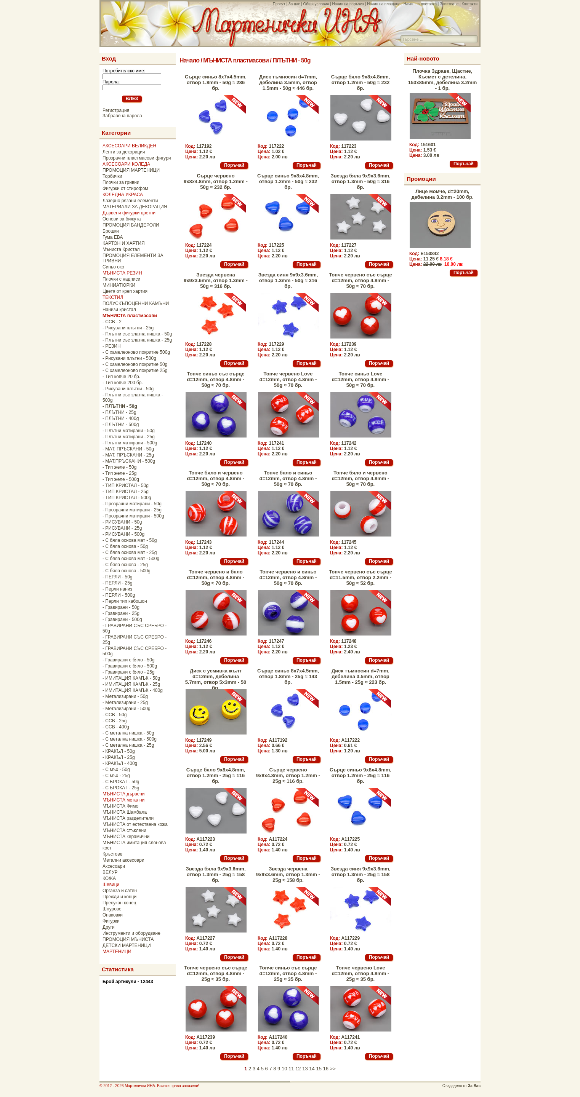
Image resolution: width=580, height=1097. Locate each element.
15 (318, 1068)
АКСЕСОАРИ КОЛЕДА (126, 164)
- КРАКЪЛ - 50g (119, 751)
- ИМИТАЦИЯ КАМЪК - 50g (131, 678)
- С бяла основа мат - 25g (130, 552)
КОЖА (109, 878)
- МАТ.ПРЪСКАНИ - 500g (129, 461)
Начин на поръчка (348, 4)
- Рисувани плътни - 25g (128, 328)
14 (311, 1068)
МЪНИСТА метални (123, 800)
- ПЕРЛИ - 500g (119, 595)
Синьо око (113, 267)
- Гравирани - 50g (121, 607)
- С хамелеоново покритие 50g (135, 364)
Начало (189, 60)
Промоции (421, 179)
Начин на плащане (383, 4)
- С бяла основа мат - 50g (130, 540)
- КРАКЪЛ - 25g (119, 757)
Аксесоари (114, 866)
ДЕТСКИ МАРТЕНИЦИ (127, 945)
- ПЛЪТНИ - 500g (121, 424)
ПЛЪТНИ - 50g (291, 60)
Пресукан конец (119, 902)
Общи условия (316, 4)
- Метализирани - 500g (127, 708)
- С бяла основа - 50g (125, 546)
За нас (294, 4)
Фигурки (111, 921)
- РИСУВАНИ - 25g (122, 528)
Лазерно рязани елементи (130, 200)
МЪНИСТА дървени (123, 794)
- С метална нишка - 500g (130, 739)
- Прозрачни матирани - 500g (133, 516)
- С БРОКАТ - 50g (121, 781)
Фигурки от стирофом (125, 188)
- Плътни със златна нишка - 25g (137, 340)
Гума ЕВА (113, 237)
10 (284, 1068)
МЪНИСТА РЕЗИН (122, 273)
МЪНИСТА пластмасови (236, 60)
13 (305, 1068)
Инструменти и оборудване (131, 933)
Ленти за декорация (124, 152)
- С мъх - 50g (116, 769)
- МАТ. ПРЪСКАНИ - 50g (128, 449)
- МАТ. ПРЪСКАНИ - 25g (128, 455)
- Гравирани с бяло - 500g (130, 666)
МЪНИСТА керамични (126, 836)
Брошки (111, 231)
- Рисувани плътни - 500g (129, 358)
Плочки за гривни (121, 182)
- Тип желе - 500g (121, 479)
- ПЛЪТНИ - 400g (121, 418)
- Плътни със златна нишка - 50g (137, 334)
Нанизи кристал (119, 309)
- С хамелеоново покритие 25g (135, 370)
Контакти (469, 4)
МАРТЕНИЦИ (117, 951)
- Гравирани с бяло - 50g (129, 660)
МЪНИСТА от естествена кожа (135, 824)
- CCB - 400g (116, 727)
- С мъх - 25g (116, 775)
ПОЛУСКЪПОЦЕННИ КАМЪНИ (136, 303)
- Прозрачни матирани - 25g (132, 510)
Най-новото (423, 58)
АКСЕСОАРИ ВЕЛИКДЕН (129, 146)
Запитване (449, 4)
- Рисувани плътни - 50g (128, 388)
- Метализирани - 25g (125, 702)
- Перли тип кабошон (125, 601)
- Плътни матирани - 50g (129, 430)
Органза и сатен (120, 890)
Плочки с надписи (121, 279)
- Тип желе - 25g (119, 473)
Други (109, 927)
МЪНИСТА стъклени (124, 830)
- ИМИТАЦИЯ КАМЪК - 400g (133, 690)
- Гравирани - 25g (121, 613)
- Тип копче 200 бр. (123, 382)
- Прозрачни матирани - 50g (132, 503)
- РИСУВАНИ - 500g (123, 534)
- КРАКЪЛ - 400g (120, 763)
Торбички (112, 176)
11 (291, 1068)
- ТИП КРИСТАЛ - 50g (126, 485)
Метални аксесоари (123, 860)
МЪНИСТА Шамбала (125, 812)
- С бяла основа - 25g (125, 564)
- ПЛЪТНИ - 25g (119, 412)
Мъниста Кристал (121, 249)
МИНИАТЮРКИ (119, 285)
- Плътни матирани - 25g (129, 436)
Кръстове (112, 854)
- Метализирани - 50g (125, 696)
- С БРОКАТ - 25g (121, 787)
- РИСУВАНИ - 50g (122, 522)
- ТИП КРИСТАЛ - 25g (126, 491)
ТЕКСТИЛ (113, 297)
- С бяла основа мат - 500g (131, 558)
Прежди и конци (119, 896)
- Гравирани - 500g (122, 619)
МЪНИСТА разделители (128, 818)
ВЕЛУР (110, 872)
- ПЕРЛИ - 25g (117, 583)
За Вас (474, 1086)
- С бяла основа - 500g (127, 570)
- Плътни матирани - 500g (130, 443)
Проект (279, 4)
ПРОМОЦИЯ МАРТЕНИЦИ (131, 170)
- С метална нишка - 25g (128, 745)
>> (333, 1068)
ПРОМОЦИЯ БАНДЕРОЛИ (131, 225)
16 (325, 1068)
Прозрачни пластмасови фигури (137, 158)
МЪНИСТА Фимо (120, 806)
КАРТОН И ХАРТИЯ (124, 243)
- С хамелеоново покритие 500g (136, 352)
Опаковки (113, 915)
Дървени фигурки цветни (129, 213)
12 (298, 1068)
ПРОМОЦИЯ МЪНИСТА (128, 939)
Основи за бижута (122, 219)
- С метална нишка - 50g (128, 733)
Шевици (111, 884)
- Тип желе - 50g (119, 467)
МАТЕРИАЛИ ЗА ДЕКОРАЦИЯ (135, 206)
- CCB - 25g (115, 720)
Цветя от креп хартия (125, 291)
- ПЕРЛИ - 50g (117, 577)
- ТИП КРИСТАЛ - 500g (127, 497)
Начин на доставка (420, 4)
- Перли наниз (117, 589)
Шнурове (112, 909)
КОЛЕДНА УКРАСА (123, 194)
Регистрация (116, 110)
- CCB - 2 (112, 321)
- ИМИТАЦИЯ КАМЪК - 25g (131, 684)
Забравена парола (122, 115)
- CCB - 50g (115, 714)
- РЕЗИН (112, 346)
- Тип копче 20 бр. (121, 376)
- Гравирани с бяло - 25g (129, 672)
